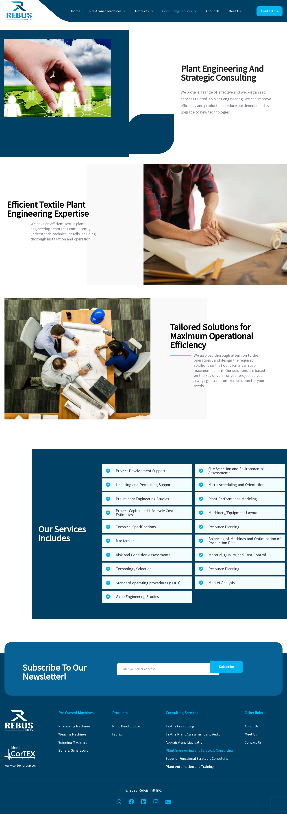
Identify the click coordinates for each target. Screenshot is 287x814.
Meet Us (235, 11)
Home (89, 11)
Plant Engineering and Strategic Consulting (199, 750)
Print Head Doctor (126, 726)
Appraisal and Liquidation (185, 742)
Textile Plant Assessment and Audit (193, 734)
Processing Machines (74, 726)
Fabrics (117, 734)
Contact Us (269, 11)
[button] (135, 11)
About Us (216, 11)
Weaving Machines (72, 734)
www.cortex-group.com (20, 765)
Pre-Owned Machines (118, 11)
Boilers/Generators (73, 750)
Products (152, 11)
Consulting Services (185, 11)
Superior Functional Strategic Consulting (197, 758)
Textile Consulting (180, 726)
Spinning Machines (72, 742)
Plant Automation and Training (190, 766)
